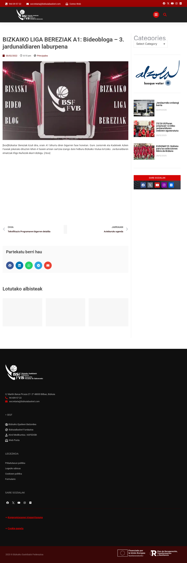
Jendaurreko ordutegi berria (167, 104)
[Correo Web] (67, 4)
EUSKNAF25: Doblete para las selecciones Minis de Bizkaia (167, 148)
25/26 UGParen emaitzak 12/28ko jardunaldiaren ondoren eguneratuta (167, 127)
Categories (150, 38)
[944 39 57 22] (6, 4)
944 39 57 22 (15, 4)
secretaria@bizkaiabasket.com (45, 4)
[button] (10, 265)
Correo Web (75, 4)
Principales (42, 55)
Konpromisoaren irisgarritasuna (25, 517)
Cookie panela (15, 528)
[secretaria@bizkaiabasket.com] (27, 4)
